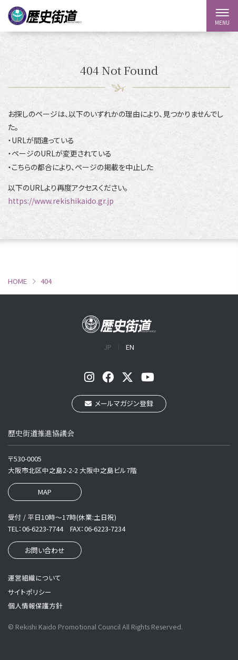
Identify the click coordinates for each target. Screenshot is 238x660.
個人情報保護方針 (35, 605)
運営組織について (34, 578)
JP (108, 347)
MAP (45, 492)
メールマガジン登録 (119, 403)
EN (130, 347)
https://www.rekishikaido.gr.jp (61, 200)
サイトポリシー (30, 592)
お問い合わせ (45, 550)
